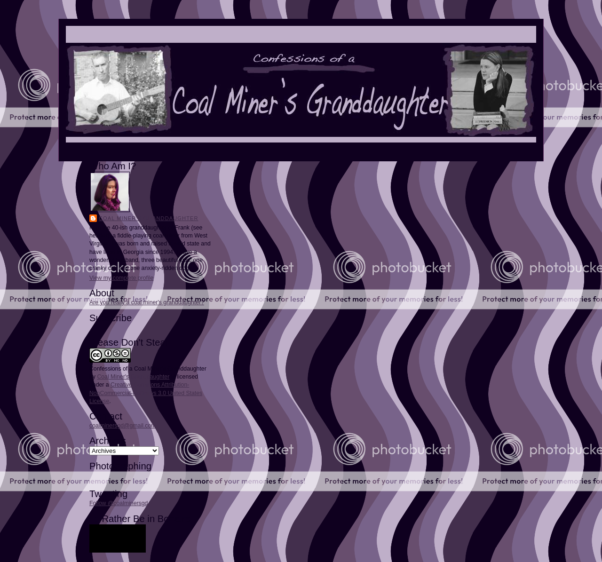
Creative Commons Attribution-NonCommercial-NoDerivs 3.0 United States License (145, 392)
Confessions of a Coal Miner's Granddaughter (147, 368)
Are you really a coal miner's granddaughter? (146, 302)
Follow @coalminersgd (118, 503)
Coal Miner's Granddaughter (148, 218)
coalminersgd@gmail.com (122, 425)
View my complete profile (121, 278)
